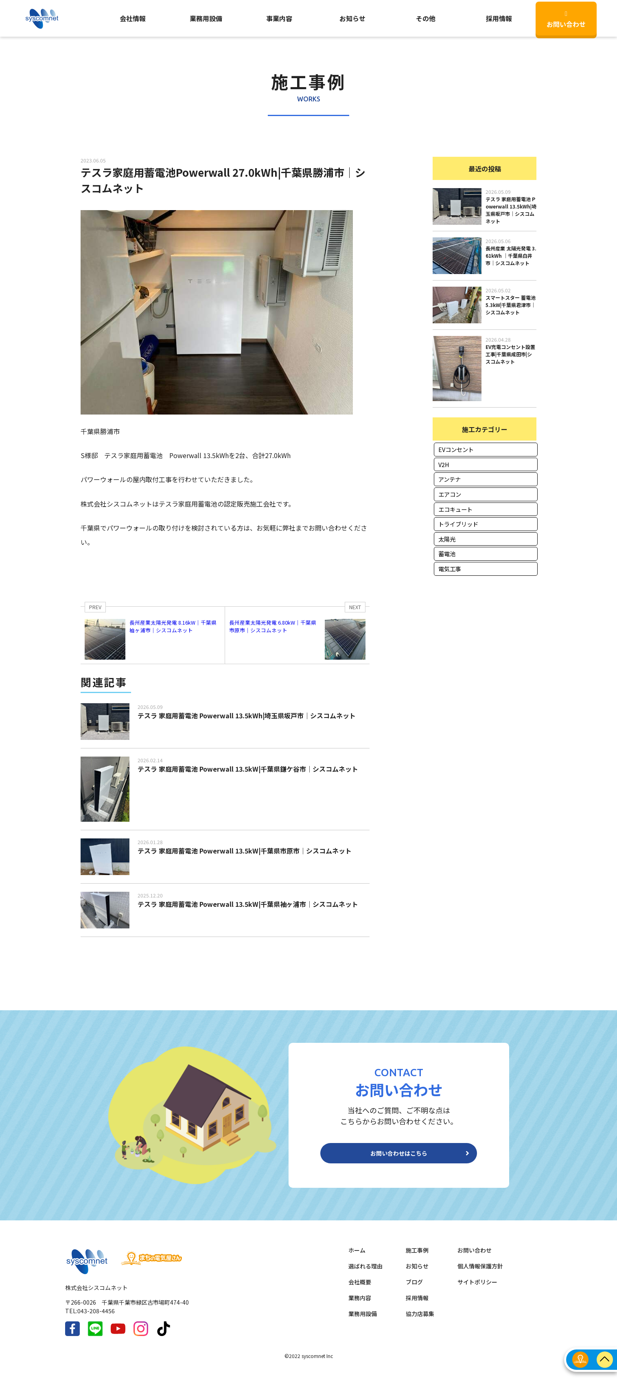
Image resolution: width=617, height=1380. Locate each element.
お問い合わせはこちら (398, 1156)
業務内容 (359, 1304)
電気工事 (449, 568)
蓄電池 (446, 553)
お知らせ (352, 18)
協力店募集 (420, 1320)
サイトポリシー (477, 1288)
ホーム (356, 1257)
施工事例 (417, 1257)
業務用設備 (206, 18)
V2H (443, 464)
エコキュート (455, 509)
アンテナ (449, 479)
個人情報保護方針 (480, 1272)
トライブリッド (458, 524)
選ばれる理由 (365, 1272)
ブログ (414, 1288)
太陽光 (446, 539)
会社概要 (359, 1288)
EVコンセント (456, 449)
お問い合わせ (566, 20)
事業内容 (279, 18)
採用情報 (417, 1304)
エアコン (449, 494)
